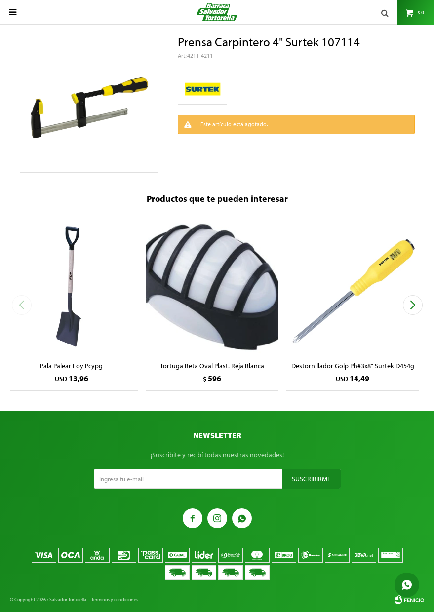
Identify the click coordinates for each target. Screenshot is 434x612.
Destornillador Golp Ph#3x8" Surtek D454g (352, 365)
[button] (412, 305)
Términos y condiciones (114, 599)
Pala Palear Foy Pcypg (71, 365)
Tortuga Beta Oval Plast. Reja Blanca (212, 365)
